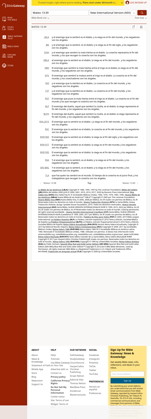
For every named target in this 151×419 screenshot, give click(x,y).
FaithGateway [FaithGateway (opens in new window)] (77, 355)
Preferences (95, 393)
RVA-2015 (44, 121)
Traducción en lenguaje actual (62, 251)
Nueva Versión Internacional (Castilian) (84, 212)
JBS (47, 44)
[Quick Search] (60, 12)
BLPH (46, 113)
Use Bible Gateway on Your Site (60, 364)
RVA (47, 160)
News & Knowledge (37, 360)
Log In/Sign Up (138, 2)
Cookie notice (58, 396)
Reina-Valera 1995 (61, 241)
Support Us (37, 384)
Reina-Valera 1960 (61, 229)
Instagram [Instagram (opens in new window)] (94, 358)
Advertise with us (59, 369)
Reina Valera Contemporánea (82, 227)
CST (47, 90)
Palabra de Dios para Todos (96, 217)
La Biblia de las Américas (49, 189)
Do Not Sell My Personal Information (58, 390)
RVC (47, 129)
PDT (47, 98)
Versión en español (94, 388)
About (35, 355)
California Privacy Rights (60, 382)
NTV (47, 75)
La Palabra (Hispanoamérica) (61, 222)
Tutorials (55, 358)
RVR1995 (44, 152)
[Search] (142, 12)
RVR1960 (44, 137)
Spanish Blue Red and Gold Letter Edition (79, 244)
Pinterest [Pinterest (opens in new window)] (93, 362)
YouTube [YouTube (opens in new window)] (93, 373)
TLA (47, 175)
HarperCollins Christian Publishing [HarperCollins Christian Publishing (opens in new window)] (77, 369)
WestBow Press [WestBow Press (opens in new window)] (77, 387)
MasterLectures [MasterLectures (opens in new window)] (78, 394)
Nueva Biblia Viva (46, 199)
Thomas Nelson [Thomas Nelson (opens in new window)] (78, 383)
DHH (46, 52)
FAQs (53, 355)
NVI (47, 83)
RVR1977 (44, 144)
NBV (47, 67)
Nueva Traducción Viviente (96, 202)
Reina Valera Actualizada (75, 224)
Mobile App (37, 369)
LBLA (46, 37)
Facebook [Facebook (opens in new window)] (94, 355)
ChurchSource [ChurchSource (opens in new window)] (77, 362)
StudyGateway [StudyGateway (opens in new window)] (77, 358)
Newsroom (37, 380)
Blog (34, 376)
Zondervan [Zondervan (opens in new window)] (75, 390)
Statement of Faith (41, 365)
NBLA (46, 60)
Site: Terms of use (60, 400)
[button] (135, 3)
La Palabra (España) (60, 219)
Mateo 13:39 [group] (39, 27)
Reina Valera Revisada (48, 236)
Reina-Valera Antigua (129, 241)
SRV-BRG (44, 167)
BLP (47, 106)
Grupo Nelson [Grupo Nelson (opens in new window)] (77, 375)
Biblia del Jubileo (129, 189)
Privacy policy (58, 376)
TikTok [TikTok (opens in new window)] (92, 366)
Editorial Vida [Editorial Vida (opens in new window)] (76, 379)
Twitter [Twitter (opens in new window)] (92, 370)
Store (34, 373)
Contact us (56, 373)
